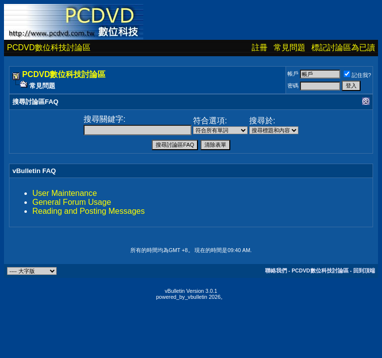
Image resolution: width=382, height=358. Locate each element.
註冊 (260, 47)
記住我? (357, 75)
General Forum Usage (71, 202)
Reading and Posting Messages (88, 211)
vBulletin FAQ (34, 171)
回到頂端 (364, 270)
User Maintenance (64, 193)
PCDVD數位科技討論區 (49, 47)
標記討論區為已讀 (343, 47)
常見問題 (289, 47)
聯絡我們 (276, 270)
